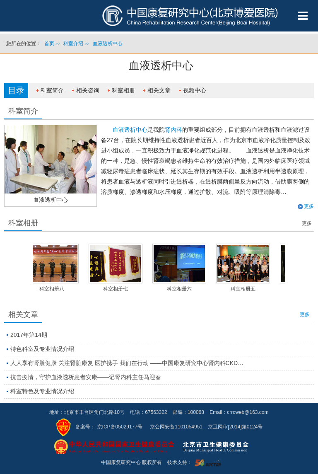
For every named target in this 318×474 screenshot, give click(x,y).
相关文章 (159, 90)
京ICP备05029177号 (119, 427)
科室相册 (123, 90)
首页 (49, 43)
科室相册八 (53, 289)
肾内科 (173, 129)
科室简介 (52, 90)
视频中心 (194, 90)
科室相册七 (116, 289)
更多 (309, 206)
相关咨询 (87, 90)
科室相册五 (244, 289)
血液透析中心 (50, 199)
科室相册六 (180, 289)
